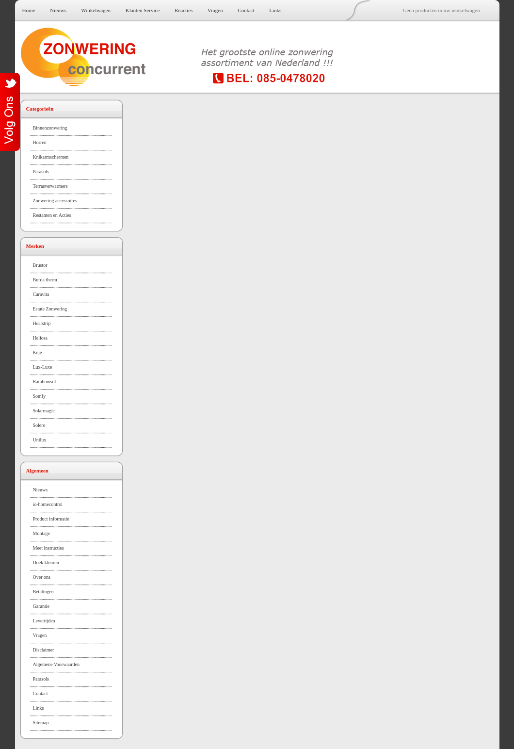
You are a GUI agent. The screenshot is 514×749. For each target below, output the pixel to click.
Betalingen (43, 591)
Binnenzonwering (50, 127)
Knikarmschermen (51, 157)
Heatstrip (42, 323)
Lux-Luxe (42, 367)
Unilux (40, 439)
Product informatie (51, 518)
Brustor (40, 265)
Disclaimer (43, 649)
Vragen (215, 10)
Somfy (39, 396)
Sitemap (41, 722)
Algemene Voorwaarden (56, 664)
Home (28, 10)
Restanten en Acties (52, 215)
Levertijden (44, 620)
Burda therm (45, 279)
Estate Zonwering (50, 308)
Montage (41, 533)
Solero (39, 425)
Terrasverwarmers (50, 186)
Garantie (41, 606)
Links (275, 10)
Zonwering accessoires (55, 200)
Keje (37, 352)
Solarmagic (44, 410)
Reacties (184, 10)
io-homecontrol (48, 504)
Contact (246, 10)
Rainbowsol (44, 381)
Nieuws (58, 10)
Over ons (41, 577)
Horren (40, 142)
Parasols (41, 171)
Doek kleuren (46, 562)
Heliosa (40, 338)
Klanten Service (143, 10)
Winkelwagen (96, 10)
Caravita (41, 294)
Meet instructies (48, 548)
